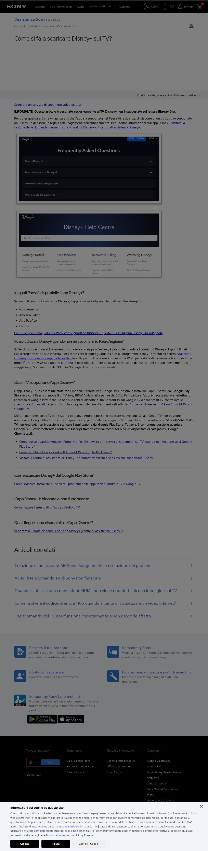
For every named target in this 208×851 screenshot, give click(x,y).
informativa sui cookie (60, 835)
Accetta (24, 844)
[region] (104, 826)
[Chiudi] (201, 806)
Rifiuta (56, 844)
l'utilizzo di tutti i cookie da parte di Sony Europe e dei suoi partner (59, 826)
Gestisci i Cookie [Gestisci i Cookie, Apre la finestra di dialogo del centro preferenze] (89, 844)
